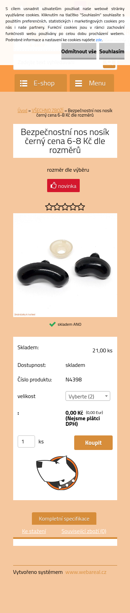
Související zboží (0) (83, 531)
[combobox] (88, 396)
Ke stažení (34, 531)
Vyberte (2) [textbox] (81, 396)
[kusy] (26, 441)
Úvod (22, 110)
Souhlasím (111, 51)
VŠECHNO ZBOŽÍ (47, 110)
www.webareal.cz (85, 572)
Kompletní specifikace (64, 518)
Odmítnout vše (79, 51)
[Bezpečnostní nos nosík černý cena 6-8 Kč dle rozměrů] (65, 216)
